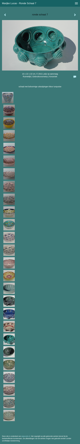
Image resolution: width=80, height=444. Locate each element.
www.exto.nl (25, 436)
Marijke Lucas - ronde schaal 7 (19, 3)
